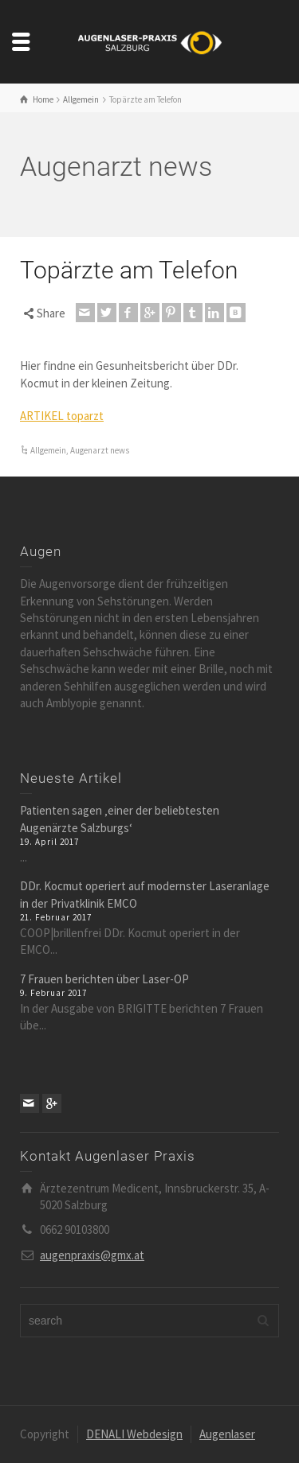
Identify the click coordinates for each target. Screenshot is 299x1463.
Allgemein (48, 450)
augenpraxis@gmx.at (92, 1255)
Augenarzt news (99, 450)
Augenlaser (227, 1434)
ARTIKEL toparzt (62, 415)
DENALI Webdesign (134, 1434)
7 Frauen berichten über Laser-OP (104, 978)
